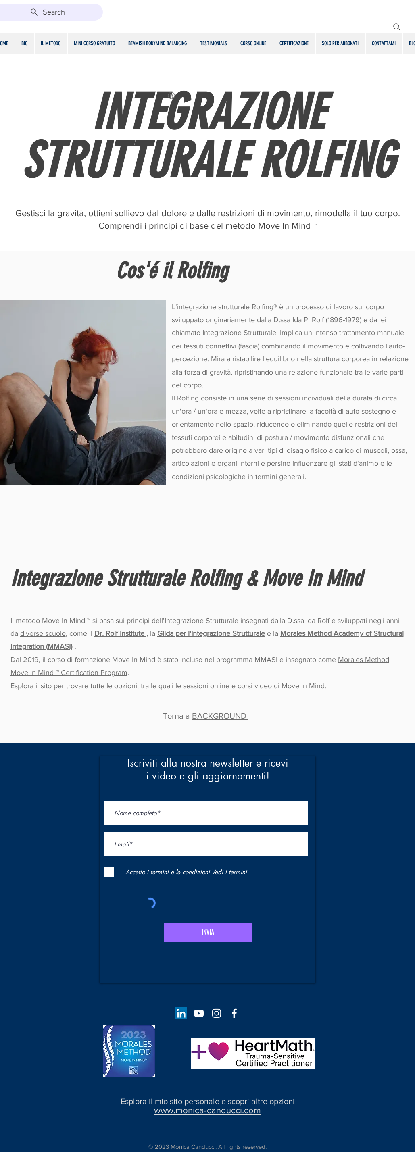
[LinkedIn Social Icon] (181, 1013)
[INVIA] (208, 932)
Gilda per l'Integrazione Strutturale (211, 633)
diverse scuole (43, 633)
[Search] (396, 27)
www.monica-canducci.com (207, 1110)
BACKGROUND (220, 715)
